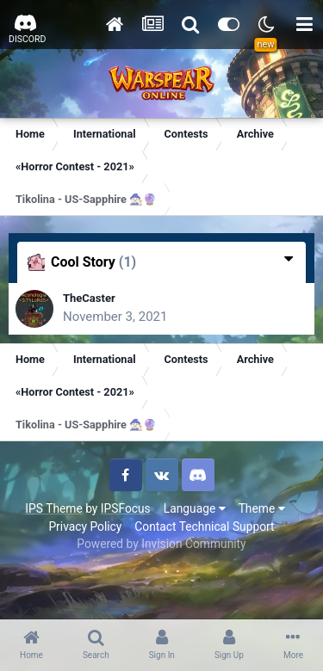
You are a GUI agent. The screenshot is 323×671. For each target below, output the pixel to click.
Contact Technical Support (204, 526)
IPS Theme (53, 508)
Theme (262, 508)
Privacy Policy (84, 526)
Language (195, 508)
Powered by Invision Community (161, 544)
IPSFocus (126, 508)
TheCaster (89, 298)
